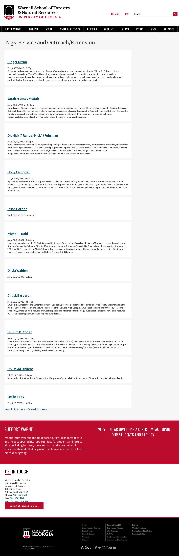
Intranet (115, 14)
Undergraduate (13, 29)
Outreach (109, 29)
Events (139, 29)
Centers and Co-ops (70, 29)
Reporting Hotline (139, 534)
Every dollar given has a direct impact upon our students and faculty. (133, 432)
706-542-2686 (20, 495)
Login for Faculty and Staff (17, 501)
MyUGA (110, 534)
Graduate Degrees (88, 534)
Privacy (135, 525)
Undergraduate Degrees (91, 528)
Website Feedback (139, 528)
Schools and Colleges (115, 528)
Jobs (126, 14)
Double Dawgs (87, 531)
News (153, 29)
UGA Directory (112, 531)
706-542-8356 (17, 498)
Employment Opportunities (117, 537)
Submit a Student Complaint (24, 506)
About (49, 29)
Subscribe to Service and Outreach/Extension (25, 409)
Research (92, 29)
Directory (168, 29)
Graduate (33, 29)
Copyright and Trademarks (117, 540)
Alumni (125, 29)
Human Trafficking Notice (142, 531)
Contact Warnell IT (114, 525)
